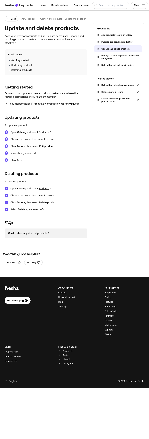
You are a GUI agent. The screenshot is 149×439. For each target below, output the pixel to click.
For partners (110, 292)
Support (109, 330)
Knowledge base (59, 5)
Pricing (108, 297)
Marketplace (111, 325)
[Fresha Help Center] (19, 5)
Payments (109, 316)
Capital (108, 320)
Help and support (66, 297)
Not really (33, 262)
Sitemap (62, 306)
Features (109, 302)
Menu (139, 5)
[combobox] (110, 5)
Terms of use (11, 361)
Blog (60, 302)
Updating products (22, 65)
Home (43, 5)
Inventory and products (50, 19)
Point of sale (111, 311)
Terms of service (13, 356)
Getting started (20, 60)
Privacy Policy (11, 352)
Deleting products (21, 70)
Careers (62, 292)
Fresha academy (81, 5)
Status (108, 334)
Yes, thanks (13, 262)
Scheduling (110, 306)
